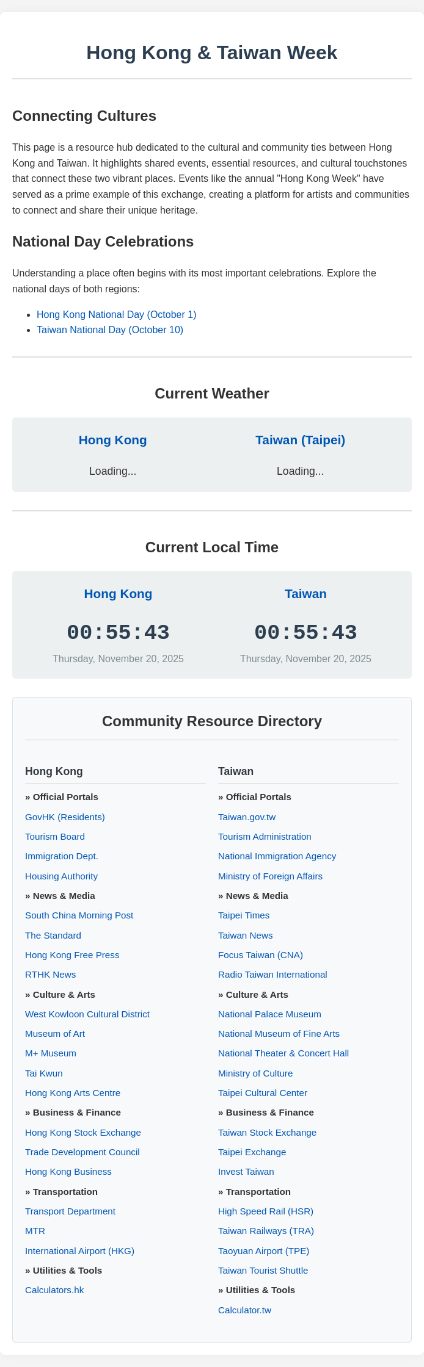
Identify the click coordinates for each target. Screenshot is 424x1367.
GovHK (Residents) (65, 817)
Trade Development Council (82, 1152)
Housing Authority (61, 876)
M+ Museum (50, 1053)
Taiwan (306, 593)
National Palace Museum (269, 1014)
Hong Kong (113, 440)
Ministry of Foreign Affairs (270, 876)
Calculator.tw (244, 1310)
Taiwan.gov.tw (247, 817)
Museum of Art (55, 1033)
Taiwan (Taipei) (300, 440)
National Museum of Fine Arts (279, 1033)
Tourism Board (55, 836)
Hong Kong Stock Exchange (83, 1132)
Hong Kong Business (68, 1171)
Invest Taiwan (246, 1171)
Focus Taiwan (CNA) (260, 955)
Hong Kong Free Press (72, 955)
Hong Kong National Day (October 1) (116, 314)
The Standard (53, 935)
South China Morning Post (79, 915)
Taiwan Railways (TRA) (266, 1230)
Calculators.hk (54, 1290)
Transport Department (70, 1211)
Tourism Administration (265, 836)
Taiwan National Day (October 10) (110, 330)
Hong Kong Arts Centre (72, 1092)
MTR (35, 1230)
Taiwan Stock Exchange (267, 1132)
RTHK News (50, 974)
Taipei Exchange (252, 1152)
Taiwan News (245, 935)
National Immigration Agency (277, 856)
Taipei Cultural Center (262, 1092)
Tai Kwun (44, 1073)
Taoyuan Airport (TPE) (263, 1251)
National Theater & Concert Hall (283, 1053)
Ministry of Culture (255, 1073)
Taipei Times (243, 915)
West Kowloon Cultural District (87, 1014)
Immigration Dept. (61, 856)
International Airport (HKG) (79, 1251)
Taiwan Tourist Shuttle (263, 1270)
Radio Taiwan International (272, 974)
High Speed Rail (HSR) (265, 1211)
